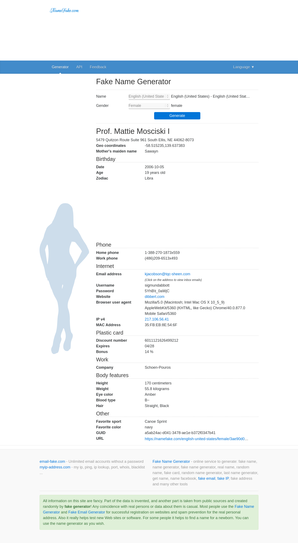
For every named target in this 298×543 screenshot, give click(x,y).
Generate (177, 116)
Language (244, 67)
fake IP (223, 478)
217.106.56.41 (157, 319)
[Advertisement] (177, 29)
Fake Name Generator (171, 461)
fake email (206, 478)
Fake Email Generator (86, 512)
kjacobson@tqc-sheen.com (167, 274)
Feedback (98, 67)
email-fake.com (53, 461)
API (79, 67)
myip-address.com (55, 467)
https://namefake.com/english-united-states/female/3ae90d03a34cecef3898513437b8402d (220, 439)
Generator (60, 67)
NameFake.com (64, 10)
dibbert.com (154, 297)
